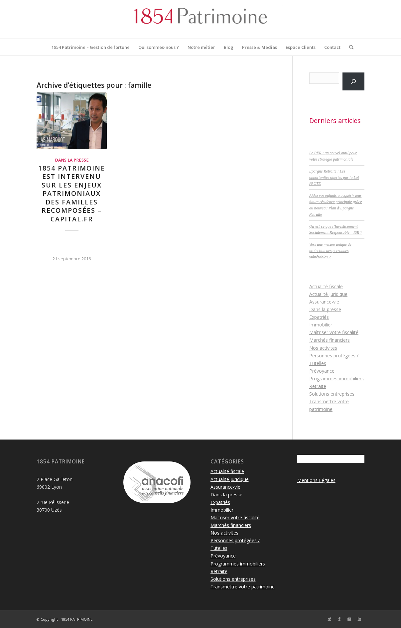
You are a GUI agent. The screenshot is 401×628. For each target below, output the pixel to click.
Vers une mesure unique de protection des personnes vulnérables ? (330, 250)
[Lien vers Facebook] (339, 619)
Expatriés (319, 317)
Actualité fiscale (326, 286)
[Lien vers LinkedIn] (359, 619)
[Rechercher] (349, 47)
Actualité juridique (328, 294)
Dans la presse (72, 160)
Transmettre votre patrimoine (242, 586)
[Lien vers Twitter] (329, 619)
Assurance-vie (324, 302)
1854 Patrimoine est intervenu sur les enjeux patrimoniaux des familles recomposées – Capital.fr (71, 193)
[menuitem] (90, 47)
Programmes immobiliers (336, 378)
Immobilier (320, 324)
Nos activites (323, 348)
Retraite (317, 386)
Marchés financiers (329, 340)
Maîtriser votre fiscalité (333, 332)
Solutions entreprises (331, 394)
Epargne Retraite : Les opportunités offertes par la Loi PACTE (334, 177)
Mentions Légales (316, 480)
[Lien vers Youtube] (349, 619)
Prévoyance (321, 371)
